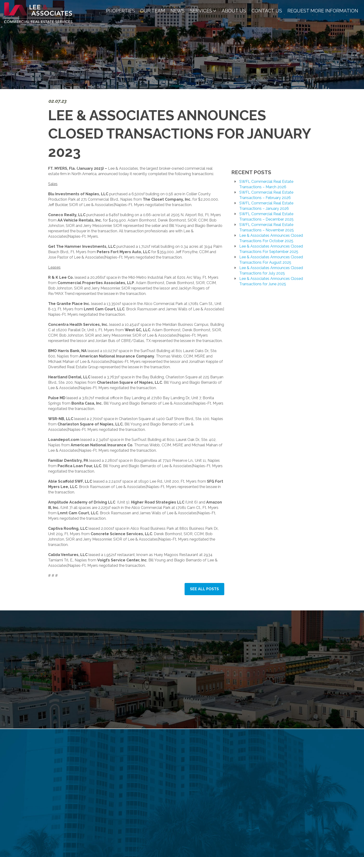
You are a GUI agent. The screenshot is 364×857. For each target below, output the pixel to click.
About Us (234, 11)
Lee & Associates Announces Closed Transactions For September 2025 (271, 249)
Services (203, 11)
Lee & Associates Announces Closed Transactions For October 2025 (271, 238)
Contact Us (267, 11)
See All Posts (204, 589)
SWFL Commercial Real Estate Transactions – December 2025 (266, 217)
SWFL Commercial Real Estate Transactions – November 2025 (266, 227)
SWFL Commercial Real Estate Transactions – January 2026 (266, 206)
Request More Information (322, 11)
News (177, 11)
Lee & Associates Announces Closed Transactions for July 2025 (271, 270)
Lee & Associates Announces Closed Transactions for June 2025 (271, 281)
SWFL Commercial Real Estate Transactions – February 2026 (266, 195)
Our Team (152, 11)
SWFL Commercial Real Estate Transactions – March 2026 (266, 184)
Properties (120, 11)
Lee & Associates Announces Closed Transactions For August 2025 (271, 260)
